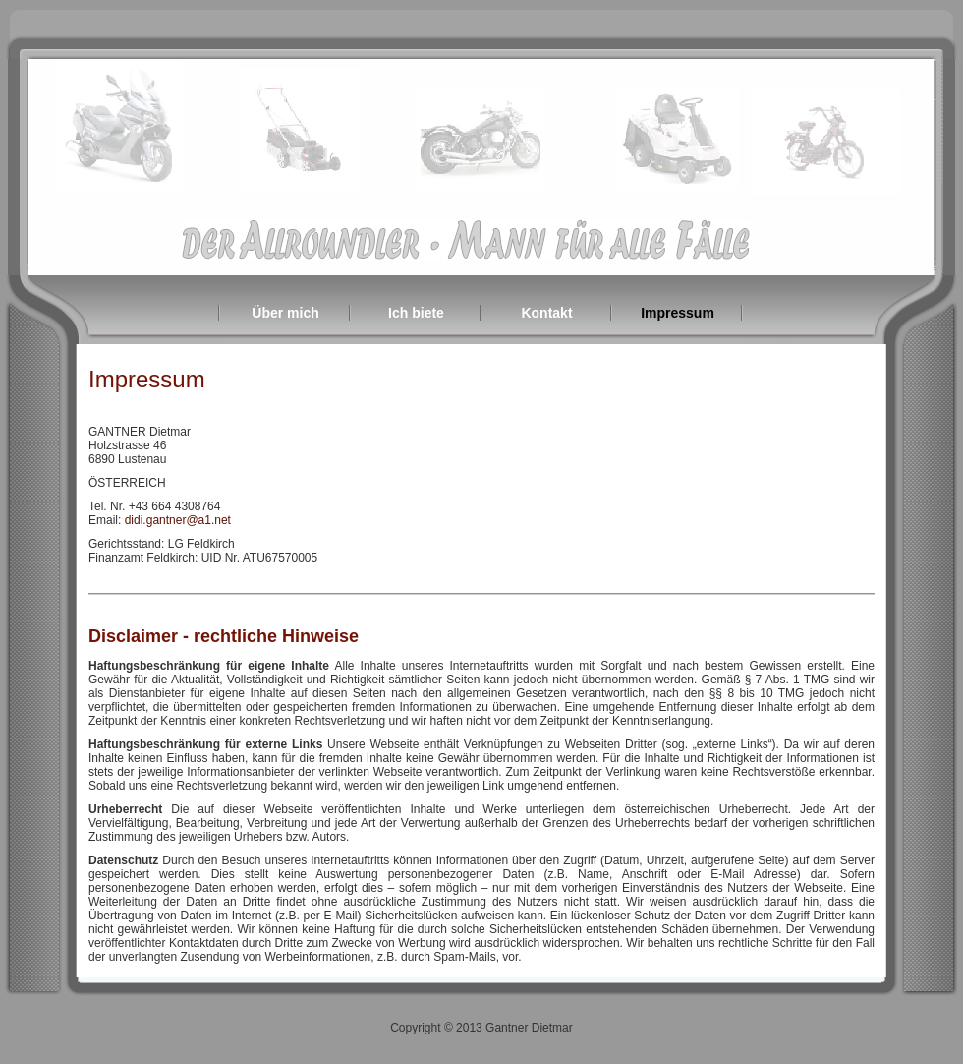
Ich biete (416, 313)
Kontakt (546, 313)
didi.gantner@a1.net (178, 520)
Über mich (285, 313)
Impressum (677, 313)
